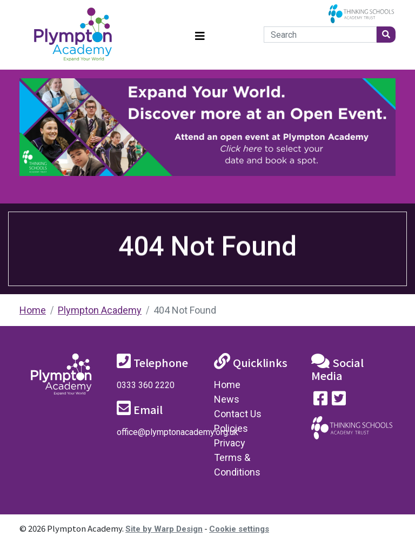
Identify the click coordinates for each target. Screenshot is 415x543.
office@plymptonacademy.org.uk (177, 432)
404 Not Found (184, 310)
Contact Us (238, 413)
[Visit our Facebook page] (320, 400)
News (226, 399)
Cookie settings (239, 529)
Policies (231, 428)
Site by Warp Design (164, 529)
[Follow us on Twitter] (339, 400)
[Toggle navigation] (200, 34)
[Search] (320, 34)
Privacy (229, 443)
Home (32, 310)
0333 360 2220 (146, 385)
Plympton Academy (100, 310)
